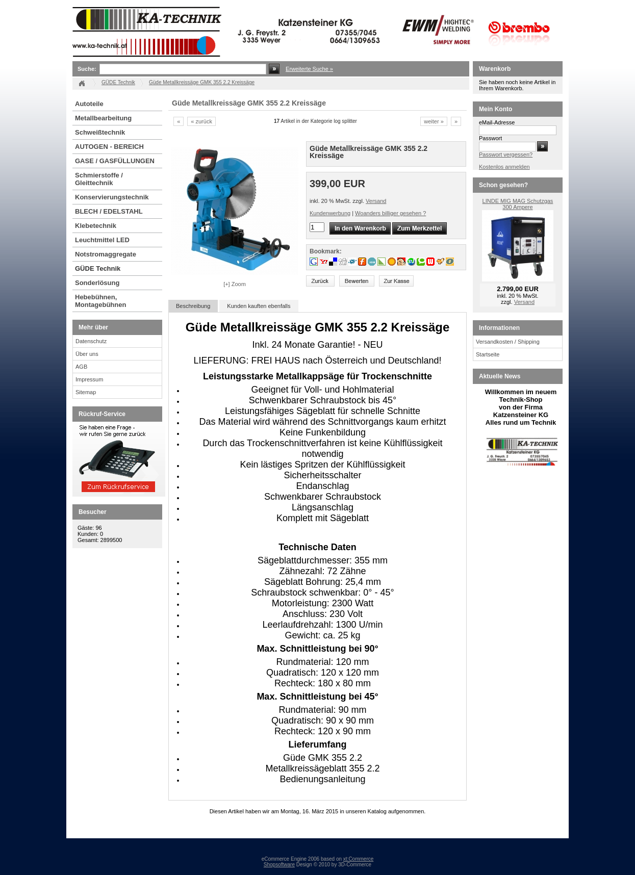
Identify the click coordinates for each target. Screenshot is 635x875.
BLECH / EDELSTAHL (109, 211)
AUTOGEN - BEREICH (109, 146)
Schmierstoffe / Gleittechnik (99, 179)
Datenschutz (91, 341)
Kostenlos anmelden (504, 167)
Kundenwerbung (330, 213)
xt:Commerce (358, 859)
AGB (81, 367)
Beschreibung (193, 306)
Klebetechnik (95, 225)
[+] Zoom (234, 284)
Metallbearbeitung (103, 118)
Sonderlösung (97, 283)
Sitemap (85, 392)
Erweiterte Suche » (309, 69)
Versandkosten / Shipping (508, 342)
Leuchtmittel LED (102, 240)
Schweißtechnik (100, 132)
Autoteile (89, 104)
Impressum (89, 379)
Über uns (86, 354)
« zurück (201, 121)
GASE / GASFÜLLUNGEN (115, 161)
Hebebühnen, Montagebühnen (100, 300)
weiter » (434, 121)
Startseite (487, 354)
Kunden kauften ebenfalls (258, 306)
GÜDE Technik (97, 268)
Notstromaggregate (105, 254)
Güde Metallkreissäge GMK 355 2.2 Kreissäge (202, 82)
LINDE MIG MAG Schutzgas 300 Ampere (517, 204)
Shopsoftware (279, 864)
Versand (376, 201)
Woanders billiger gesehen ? (390, 213)
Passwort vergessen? (505, 154)
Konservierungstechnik (112, 197)
